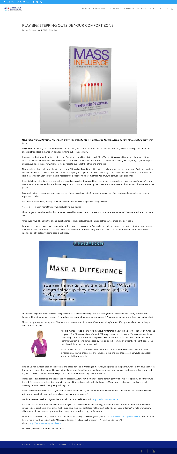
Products (52, 444)
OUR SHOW (129, 9)
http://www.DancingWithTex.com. (125, 416)
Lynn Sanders (30, 30)
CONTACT (162, 9)
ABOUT (85, 9)
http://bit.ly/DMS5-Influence (105, 399)
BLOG (152, 9)
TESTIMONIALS (115, 9)
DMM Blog (53, 30)
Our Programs (39, 444)
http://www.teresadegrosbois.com (45, 423)
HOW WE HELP (99, 9)
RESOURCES (142, 9)
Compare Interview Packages (71, 444)
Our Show (26, 444)
